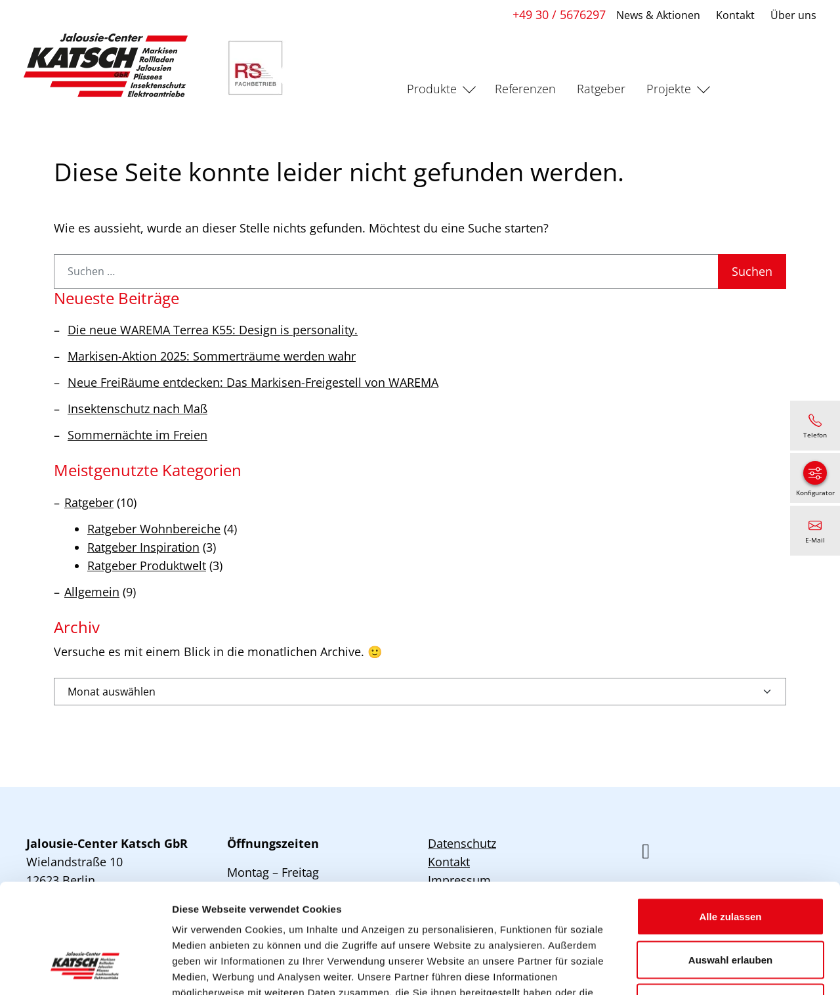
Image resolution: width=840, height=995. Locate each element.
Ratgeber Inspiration (143, 547)
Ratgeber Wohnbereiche (153, 529)
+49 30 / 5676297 (559, 14)
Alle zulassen (730, 822)
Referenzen (525, 89)
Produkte (432, 89)
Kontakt (735, 15)
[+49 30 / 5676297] (815, 426)
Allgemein (91, 592)
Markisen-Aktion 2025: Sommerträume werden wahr (212, 356)
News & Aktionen (658, 15)
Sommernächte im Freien (137, 435)
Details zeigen (698, 969)
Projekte (668, 89)
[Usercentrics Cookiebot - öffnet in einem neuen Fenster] (85, 969)
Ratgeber (601, 89)
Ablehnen (730, 908)
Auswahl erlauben (730, 866)
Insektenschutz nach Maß (137, 408)
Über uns (793, 15)
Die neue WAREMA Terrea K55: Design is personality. (213, 330)
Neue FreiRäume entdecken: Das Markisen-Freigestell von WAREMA (253, 382)
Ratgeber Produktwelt (146, 565)
